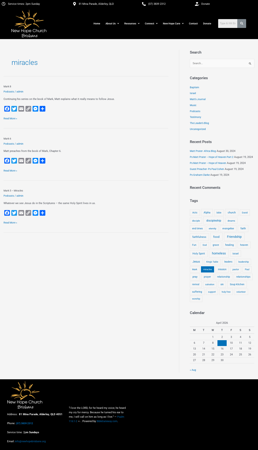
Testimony (195, 117)
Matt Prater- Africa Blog (203, 151)
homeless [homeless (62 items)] (219, 253)
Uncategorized (198, 129)
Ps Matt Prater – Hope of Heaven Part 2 (211, 157)
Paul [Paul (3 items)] (247, 269)
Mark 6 (7, 138)
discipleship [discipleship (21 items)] (213, 220)
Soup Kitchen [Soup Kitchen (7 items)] (237, 284)
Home (96, 23)
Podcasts (9, 91)
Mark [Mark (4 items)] (194, 269)
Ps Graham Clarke (200, 174)
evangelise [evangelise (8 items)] (228, 228)
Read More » (10, 118)
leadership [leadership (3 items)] (243, 261)
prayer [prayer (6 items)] (207, 276)
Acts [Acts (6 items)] (194, 212)
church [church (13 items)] (232, 212)
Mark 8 (7, 86)
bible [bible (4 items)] (219, 212)
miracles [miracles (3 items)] (207, 269)
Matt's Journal (198, 99)
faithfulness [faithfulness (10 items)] (199, 237)
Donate (207, 23)
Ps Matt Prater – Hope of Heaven (208, 163)
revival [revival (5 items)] (195, 284)
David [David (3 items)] (245, 212)
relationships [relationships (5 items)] (243, 276)
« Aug (193, 369)
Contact (193, 23)
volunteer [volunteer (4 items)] (241, 292)
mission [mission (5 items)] (222, 269)
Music (193, 105)
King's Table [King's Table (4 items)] (212, 261)
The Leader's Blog (199, 123)
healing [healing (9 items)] (229, 244)
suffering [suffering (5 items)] (197, 291)
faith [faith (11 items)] (243, 228)
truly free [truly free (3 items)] (226, 292)
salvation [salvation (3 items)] (209, 284)
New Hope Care (173, 23)
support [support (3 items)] (212, 292)
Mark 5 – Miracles (13, 190)
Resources (132, 23)
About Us (112, 23)
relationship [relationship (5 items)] (223, 276)
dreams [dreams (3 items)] (231, 220)
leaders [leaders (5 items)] (228, 261)
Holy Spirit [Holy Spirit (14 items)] (198, 253)
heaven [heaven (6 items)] (244, 244)
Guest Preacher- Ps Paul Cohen (207, 169)
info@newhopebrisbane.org (30, 441)
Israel (193, 93)
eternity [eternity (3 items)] (212, 228)
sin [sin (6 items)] (222, 284)
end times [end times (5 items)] (197, 228)
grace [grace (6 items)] (216, 244)
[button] (112, 23)
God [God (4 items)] (205, 245)
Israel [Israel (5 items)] (236, 253)
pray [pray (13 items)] (194, 276)
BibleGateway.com (107, 421)
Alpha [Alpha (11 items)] (207, 212)
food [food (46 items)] (216, 237)
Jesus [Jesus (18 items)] (196, 261)
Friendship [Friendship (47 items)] (234, 237)
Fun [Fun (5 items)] (194, 244)
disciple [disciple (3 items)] (196, 220)
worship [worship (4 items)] (196, 298)
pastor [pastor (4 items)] (236, 269)
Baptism (194, 87)
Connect (151, 23)
